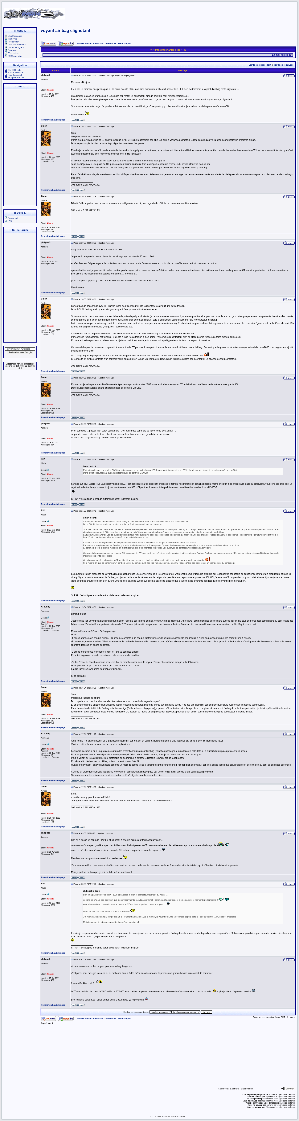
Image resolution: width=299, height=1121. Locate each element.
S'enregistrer (12, 53)
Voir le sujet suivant (283, 65)
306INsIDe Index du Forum (89, 43)
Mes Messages (13, 36)
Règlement (11, 218)
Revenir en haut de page (53, 120)
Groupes (10, 50)
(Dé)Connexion (13, 56)
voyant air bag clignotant (65, 30)
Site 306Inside (13, 70)
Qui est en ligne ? (14, 47)
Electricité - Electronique (118, 43)
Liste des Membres (15, 44)
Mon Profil (11, 39)
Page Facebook (13, 75)
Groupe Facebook (14, 77)
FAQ (8, 221)
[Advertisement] (194, 12)
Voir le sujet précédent (260, 65)
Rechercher (12, 42)
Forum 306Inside (14, 72)
